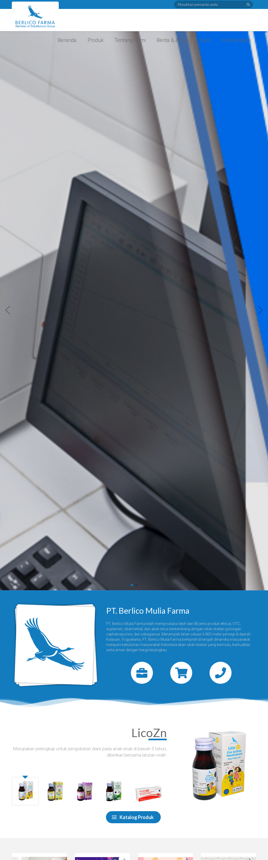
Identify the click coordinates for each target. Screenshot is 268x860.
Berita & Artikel (173, 40)
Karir (205, 40)
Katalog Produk (133, 817)
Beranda (67, 40)
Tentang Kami (130, 40)
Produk (96, 40)
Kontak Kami (236, 40)
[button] (8, 310)
